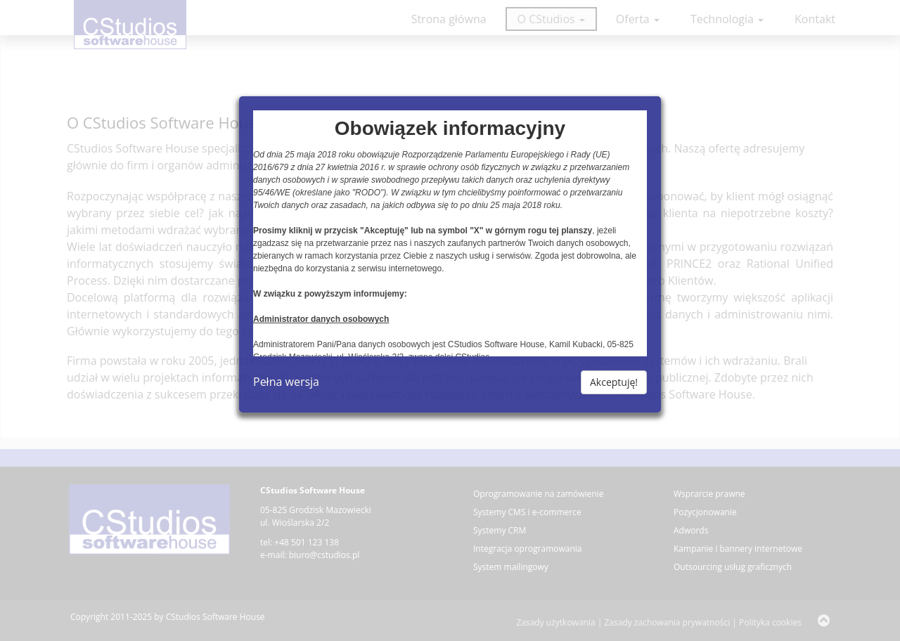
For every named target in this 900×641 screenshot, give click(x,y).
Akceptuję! (614, 382)
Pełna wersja (286, 381)
